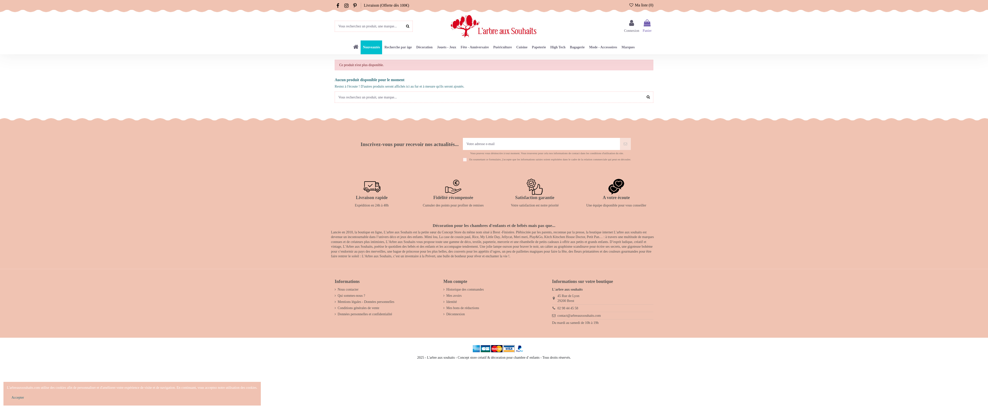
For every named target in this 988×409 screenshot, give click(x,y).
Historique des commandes (465, 289)
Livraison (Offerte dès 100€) (386, 5)
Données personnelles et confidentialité (365, 314)
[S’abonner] (625, 144)
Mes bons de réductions (462, 308)
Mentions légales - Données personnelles (366, 302)
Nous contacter (348, 289)
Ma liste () (641, 5)
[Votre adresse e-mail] (541, 144)
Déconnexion (455, 314)
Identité (451, 302)
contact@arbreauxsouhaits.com (579, 315)
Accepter (18, 397)
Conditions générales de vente (358, 308)
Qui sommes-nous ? (351, 295)
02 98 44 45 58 (567, 308)
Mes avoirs (454, 295)
